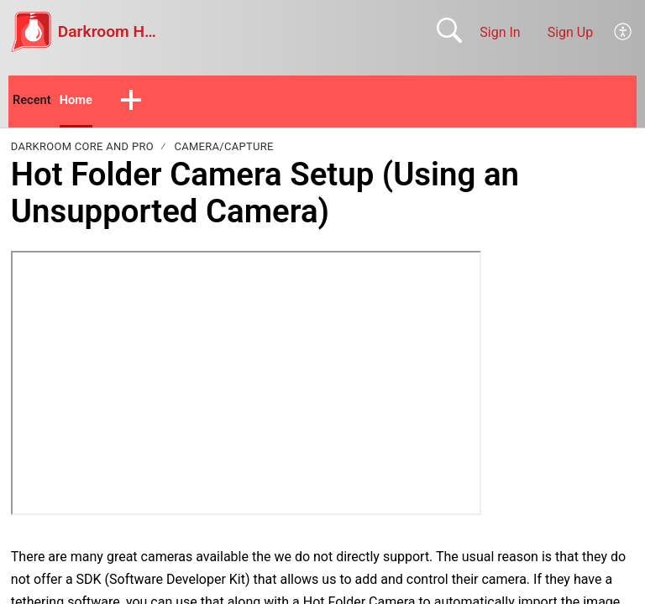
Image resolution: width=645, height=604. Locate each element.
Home (81, 101)
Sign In (500, 32)
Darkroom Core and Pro (82, 149)
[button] (623, 32)
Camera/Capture (223, 149)
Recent (34, 101)
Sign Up (571, 32)
